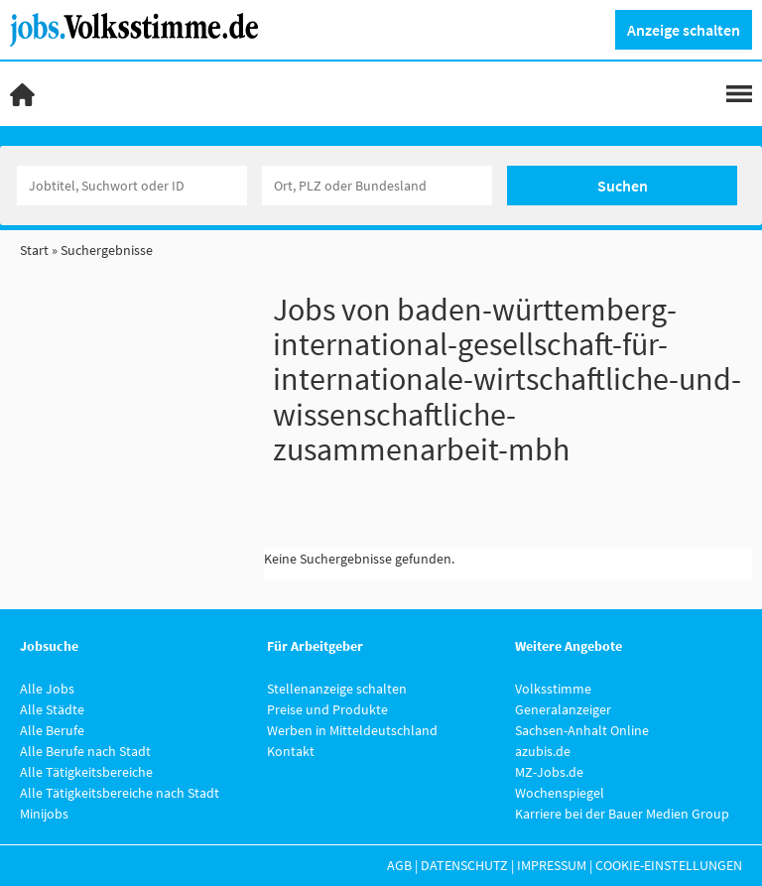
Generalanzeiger (563, 709)
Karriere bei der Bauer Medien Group (622, 814)
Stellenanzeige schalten (337, 688)
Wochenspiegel (559, 793)
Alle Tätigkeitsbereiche (86, 772)
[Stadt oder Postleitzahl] (377, 185)
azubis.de (543, 751)
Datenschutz (464, 865)
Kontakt (291, 751)
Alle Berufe (52, 730)
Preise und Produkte (327, 709)
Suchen (622, 185)
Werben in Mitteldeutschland (352, 730)
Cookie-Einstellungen (668, 865)
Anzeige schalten (683, 30)
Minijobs (44, 814)
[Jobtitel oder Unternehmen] (132, 185)
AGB (399, 865)
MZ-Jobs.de (549, 772)
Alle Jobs (47, 688)
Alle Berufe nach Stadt (85, 751)
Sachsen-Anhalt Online (582, 730)
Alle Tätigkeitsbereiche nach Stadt (119, 793)
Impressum (551, 865)
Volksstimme (553, 688)
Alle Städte (52, 709)
